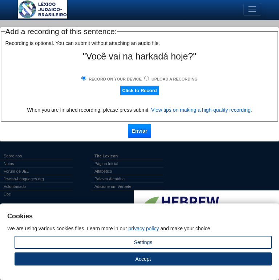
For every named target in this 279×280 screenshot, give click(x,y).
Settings (143, 242)
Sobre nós (13, 156)
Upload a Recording (174, 79)
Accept (143, 259)
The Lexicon (106, 156)
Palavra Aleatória (109, 179)
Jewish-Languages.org (24, 179)
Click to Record (139, 90)
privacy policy (144, 228)
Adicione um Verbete (113, 186)
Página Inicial (106, 163)
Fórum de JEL (16, 171)
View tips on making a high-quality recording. (201, 110)
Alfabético (103, 171)
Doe (7, 194)
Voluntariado (15, 186)
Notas (9, 163)
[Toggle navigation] (252, 9)
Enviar (139, 131)
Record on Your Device (115, 79)
